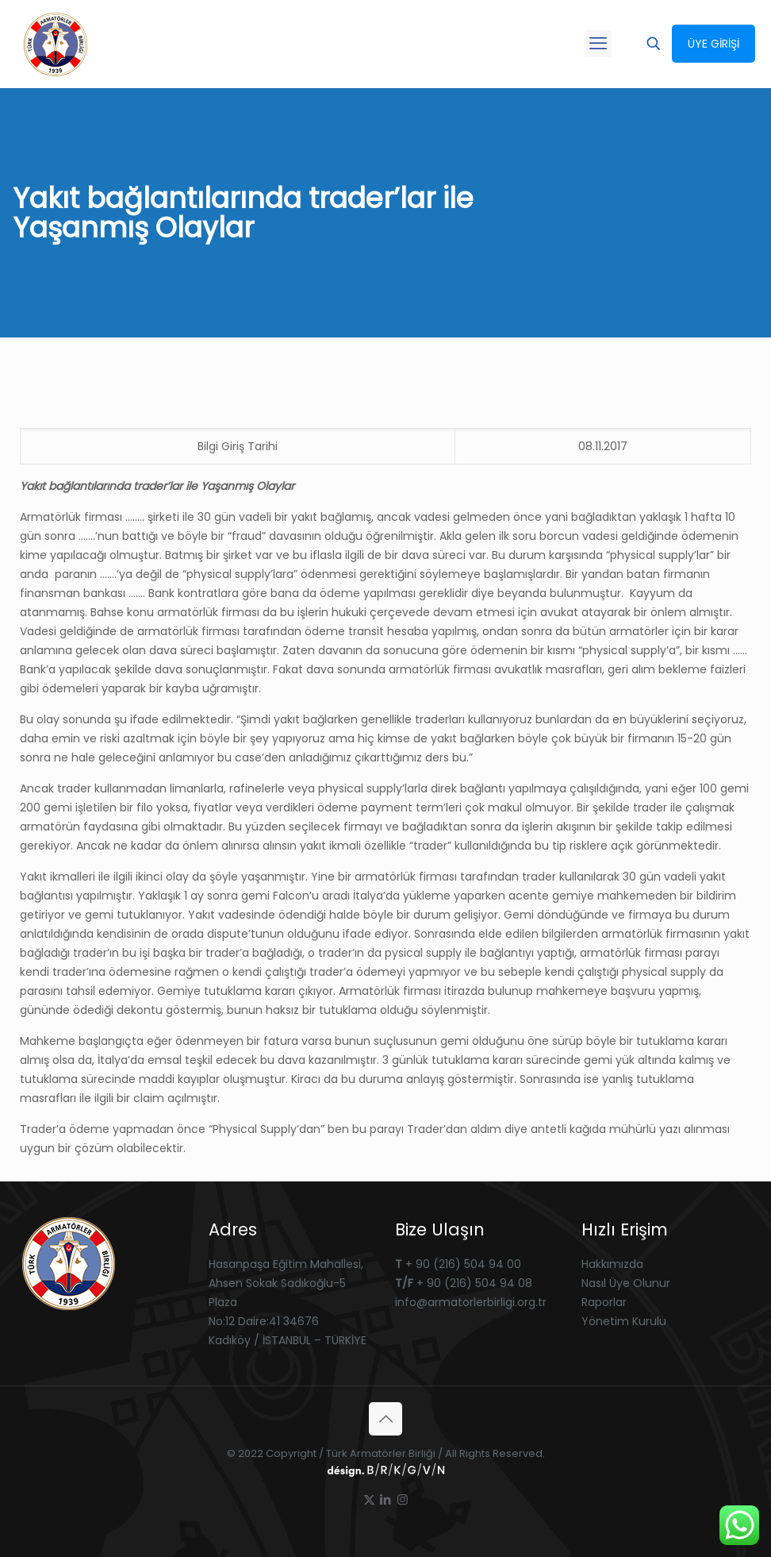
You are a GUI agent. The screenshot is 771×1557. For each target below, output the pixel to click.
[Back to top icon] (385, 1419)
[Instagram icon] (403, 1499)
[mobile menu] (598, 43)
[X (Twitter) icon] (369, 1499)
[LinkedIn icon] (386, 1499)
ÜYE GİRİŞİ (713, 44)
